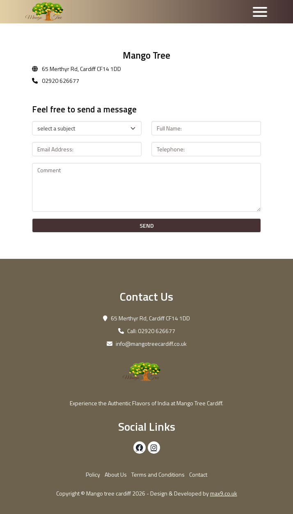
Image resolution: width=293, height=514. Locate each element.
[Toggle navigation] (260, 12)
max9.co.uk (223, 493)
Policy (93, 474)
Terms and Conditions (158, 474)
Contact (198, 474)
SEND (147, 225)
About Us (116, 474)
